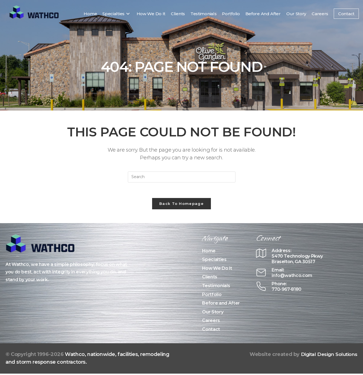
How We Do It (217, 269)
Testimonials (216, 286)
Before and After (221, 304)
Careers (211, 321)
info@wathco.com (292, 276)
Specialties (214, 260)
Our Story (212, 313)
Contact (211, 330)
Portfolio (211, 295)
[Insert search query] (181, 177)
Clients (209, 278)
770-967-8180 (287, 290)
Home (209, 252)
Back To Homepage (181, 204)
